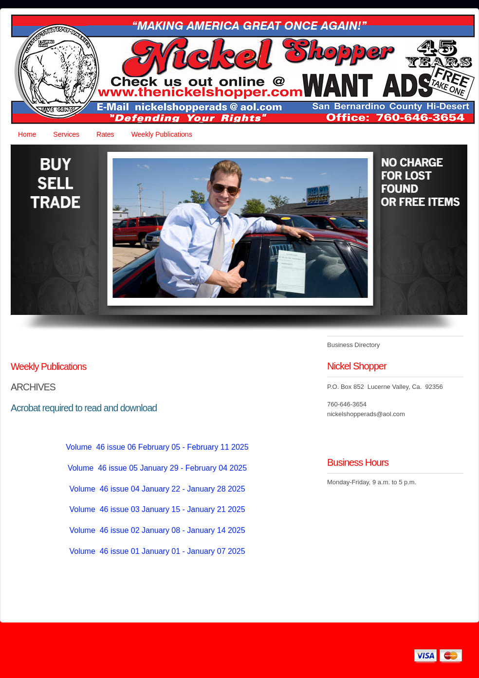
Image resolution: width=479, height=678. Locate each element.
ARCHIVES (33, 387)
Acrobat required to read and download (84, 408)
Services (66, 134)
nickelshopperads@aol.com (366, 414)
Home (27, 134)
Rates (105, 134)
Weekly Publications (161, 134)
